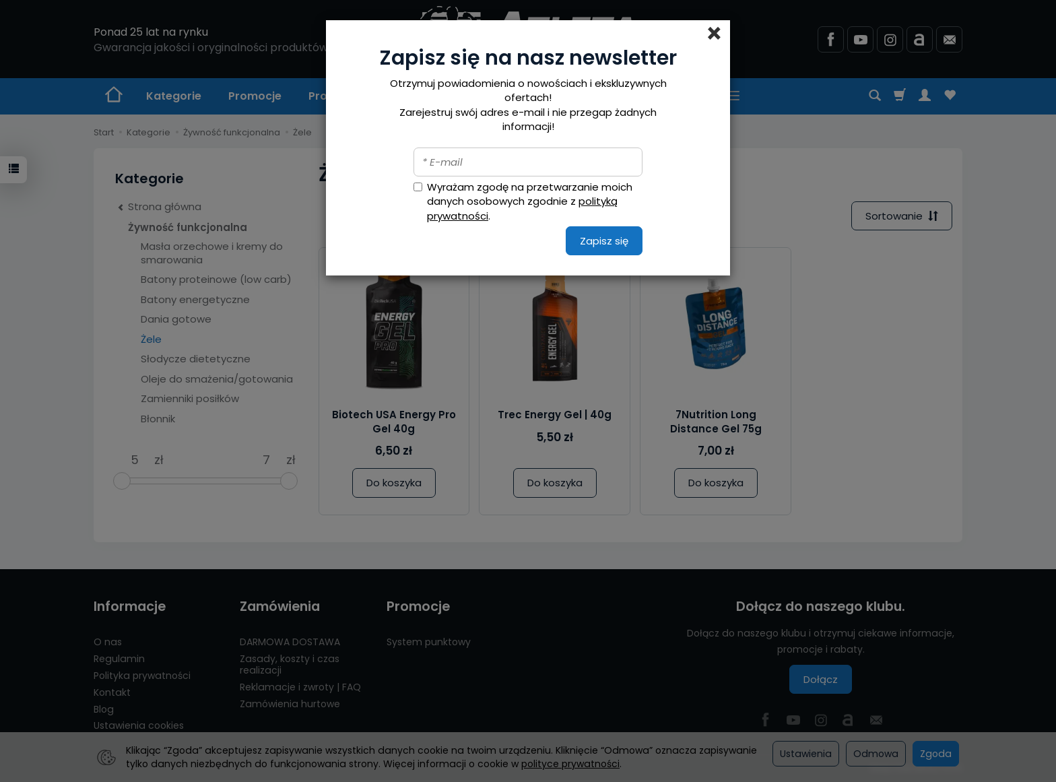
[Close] (714, 33)
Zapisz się (604, 241)
